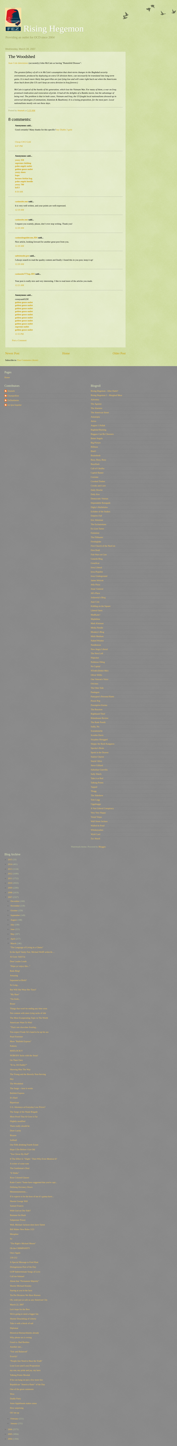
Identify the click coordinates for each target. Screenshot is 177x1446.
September (15, 915)
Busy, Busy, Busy (98, 460)
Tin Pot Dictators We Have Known (25, 1295)
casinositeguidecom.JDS (26, 237)
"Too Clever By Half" (19, 1154)
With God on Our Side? (20, 1210)
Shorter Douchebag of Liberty (23, 1319)
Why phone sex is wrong (21, 1337)
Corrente (94, 477)
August (13, 920)
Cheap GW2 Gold (23, 142)
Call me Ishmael (17, 1276)
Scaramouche (96, 731)
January (14, 1423)
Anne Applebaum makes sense (23, 1403)
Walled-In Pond (97, 825)
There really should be (20, 1126)
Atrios (93, 421)
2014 (10, 864)
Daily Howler (97, 490)
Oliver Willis (96, 675)
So (11, 1239)
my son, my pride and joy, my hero (25, 1370)
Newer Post (12, 353)
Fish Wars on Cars (99, 554)
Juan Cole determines (18, 63)
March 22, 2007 (17, 1304)
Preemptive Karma (99, 705)
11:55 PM (19, 334)
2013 (10, 869)
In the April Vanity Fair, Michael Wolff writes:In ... (32, 952)
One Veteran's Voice (99, 679)
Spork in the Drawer (100, 752)
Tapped (94, 787)
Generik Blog (97, 559)
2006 (10, 1429)
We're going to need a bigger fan (24, 1314)
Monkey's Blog (97, 632)
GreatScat (95, 563)
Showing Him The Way (20, 1069)
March (13, 943)
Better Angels (97, 438)
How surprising (17, 1408)
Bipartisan (14, 1102)
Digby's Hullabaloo (99, 507)
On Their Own (16, 1060)
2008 (10, 892)
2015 (10, 859)
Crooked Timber (98, 481)
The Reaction (96, 709)
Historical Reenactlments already (24, 1333)
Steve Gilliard (97, 765)
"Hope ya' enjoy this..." (20, 966)
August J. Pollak (98, 425)
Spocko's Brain (97, 748)
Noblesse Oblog (98, 662)
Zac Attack (95, 838)
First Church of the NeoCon (103, 546)
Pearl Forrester (16, 1036)
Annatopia (95, 417)
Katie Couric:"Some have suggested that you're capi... (33, 1182)
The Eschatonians (98, 524)
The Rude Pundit (98, 722)
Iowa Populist (97, 572)
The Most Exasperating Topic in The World (29, 1018)
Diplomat (14, 1328)
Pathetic (13, 1046)
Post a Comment (19, 340)
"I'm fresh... (15, 999)
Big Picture (96, 443)
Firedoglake (96, 541)
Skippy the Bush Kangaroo (102, 744)
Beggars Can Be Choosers (102, 434)
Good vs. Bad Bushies (19, 1342)
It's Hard (13, 1098)
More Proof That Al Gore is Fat (23, 1116)
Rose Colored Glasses (19, 1177)
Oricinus (94, 683)
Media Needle (97, 627)
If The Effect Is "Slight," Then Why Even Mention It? (33, 1159)
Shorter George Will (19, 1201)
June (12, 929)
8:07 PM (19, 146)
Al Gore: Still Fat (17, 957)
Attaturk (11, 391)
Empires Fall (96, 516)
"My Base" (15, 994)
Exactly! (13, 1356)
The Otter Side (97, 688)
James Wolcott (97, 580)
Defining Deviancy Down (21, 1187)
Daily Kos (95, 494)
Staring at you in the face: (21, 1290)
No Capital (95, 666)
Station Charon (97, 757)
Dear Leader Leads (18, 961)
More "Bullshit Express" (20, 1041)
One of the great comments (22, 1389)
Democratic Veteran (99, 498)
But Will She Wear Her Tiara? (23, 989)
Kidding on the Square (101, 606)
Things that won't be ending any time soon (28, 1008)
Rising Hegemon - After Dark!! (104, 391)
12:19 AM (19, 210)
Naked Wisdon (97, 640)
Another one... (16, 1347)
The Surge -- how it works (21, 1088)
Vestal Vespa (96, 817)
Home (66, 353)
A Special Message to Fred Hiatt (24, 1262)
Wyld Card (95, 834)
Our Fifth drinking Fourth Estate (24, 1145)
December (15, 901)
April (13, 939)
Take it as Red (97, 778)
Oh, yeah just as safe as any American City (28, 1300)
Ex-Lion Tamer (97, 528)
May (12, 934)
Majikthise (95, 619)
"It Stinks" (14, 1173)
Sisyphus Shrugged (99, 739)
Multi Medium (97, 636)
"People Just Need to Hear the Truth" (26, 1361)
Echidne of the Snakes (100, 511)
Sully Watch (96, 774)
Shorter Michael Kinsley (21, 1286)
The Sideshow (97, 795)
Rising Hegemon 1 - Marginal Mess (106, 395)
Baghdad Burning (98, 430)
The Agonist (96, 404)
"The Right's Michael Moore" (23, 1243)
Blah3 (93, 451)
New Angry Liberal (99, 649)
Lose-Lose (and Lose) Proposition (25, 1366)
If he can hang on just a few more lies (26, 1380)
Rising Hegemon (44, 28)
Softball (13, 1140)
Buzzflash (95, 464)
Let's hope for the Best (20, 1309)
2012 (10, 873)
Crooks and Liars (98, 485)
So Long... (14, 985)
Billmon (94, 447)
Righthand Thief (98, 714)
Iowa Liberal (96, 567)
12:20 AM (19, 228)
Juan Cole (95, 602)
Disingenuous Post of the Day (23, 1267)
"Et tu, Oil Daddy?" (18, 1065)
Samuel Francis (17, 1206)
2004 (10, 1439)
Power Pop (95, 701)
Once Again (15, 1253)
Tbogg (93, 791)
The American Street (100, 412)
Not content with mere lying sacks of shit (28, 1013)
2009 (10, 888)
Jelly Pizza (95, 584)
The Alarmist (96, 408)
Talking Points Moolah (20, 1375)
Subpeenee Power (18, 1220)
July (12, 924)
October (14, 910)
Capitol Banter (97, 473)
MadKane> (96, 615)
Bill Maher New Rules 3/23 (22, 1229)
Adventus (95, 399)
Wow (12, 1394)
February (14, 1418)
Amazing (14, 975)
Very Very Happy (98, 812)
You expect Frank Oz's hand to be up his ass (29, 1032)
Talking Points (97, 782)
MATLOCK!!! (16, 1051)
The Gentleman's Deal (19, 1168)
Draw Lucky (15, 1130)
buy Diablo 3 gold (64, 129)
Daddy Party (15, 1398)
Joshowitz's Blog (98, 597)
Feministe (95, 533)
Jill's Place (95, 593)
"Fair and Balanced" (19, 1351)
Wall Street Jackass (99, 821)
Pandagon (95, 692)
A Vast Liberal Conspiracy (102, 808)
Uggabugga (96, 804)
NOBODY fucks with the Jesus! (24, 1055)
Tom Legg (95, 800)
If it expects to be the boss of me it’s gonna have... (32, 1196)
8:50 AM (19, 191)
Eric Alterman (97, 520)
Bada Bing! (15, 971)
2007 (10, 897)
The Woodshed (16, 1083)
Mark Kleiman (97, 623)
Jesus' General (97, 589)
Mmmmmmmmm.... (19, 1192)
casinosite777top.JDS (25, 274)
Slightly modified (17, 1121)
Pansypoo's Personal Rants (102, 696)
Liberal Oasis (96, 610)
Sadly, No (95, 726)
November (15, 906)
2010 (10, 883)
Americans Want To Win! (21, 1022)
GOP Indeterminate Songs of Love (25, 1272)
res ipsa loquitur (14, 405)
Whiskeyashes (97, 830)
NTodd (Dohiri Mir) (99, 670)
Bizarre (13, 1135)
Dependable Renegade (100, 503)
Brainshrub (95, 455)
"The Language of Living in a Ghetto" (26, 947)
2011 (10, 878)
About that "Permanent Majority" (24, 1281)
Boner (12, 1004)
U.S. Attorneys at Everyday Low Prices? (27, 1107)
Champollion (13, 396)
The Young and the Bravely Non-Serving (28, 1074)
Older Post (119, 353)
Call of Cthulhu (97, 468)
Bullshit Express (17, 1093)
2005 (10, 1434)
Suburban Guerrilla (99, 770)
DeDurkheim (13, 400)
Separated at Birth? (18, 980)
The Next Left (97, 653)
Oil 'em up (14, 1413)
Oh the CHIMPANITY (20, 1248)
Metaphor (14, 1234)
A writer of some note (19, 1163)
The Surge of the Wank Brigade (24, 1112)
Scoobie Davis (97, 735)
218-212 (13, 1257)
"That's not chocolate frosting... (23, 1027)
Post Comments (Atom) (27, 360)
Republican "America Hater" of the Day (27, 1384)
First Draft (95, 550)
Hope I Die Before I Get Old (22, 1149)
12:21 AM (19, 285)
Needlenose (96, 645)
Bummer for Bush (18, 1215)
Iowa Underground (99, 576)
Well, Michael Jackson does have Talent (27, 1225)
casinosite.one (21, 201)
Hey (12, 1079)
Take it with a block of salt (21, 1323)
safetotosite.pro (22, 256)
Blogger (102, 847)
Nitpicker (95, 658)
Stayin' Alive (96, 761)
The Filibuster (97, 537)
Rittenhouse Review (99, 718)
